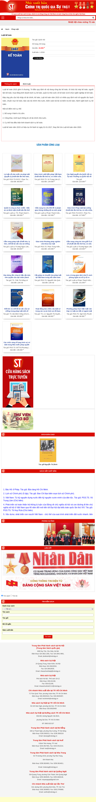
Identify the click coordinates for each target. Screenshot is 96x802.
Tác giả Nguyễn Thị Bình (48, 464)
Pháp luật (15, 29)
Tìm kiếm (48, 637)
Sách (7, 29)
